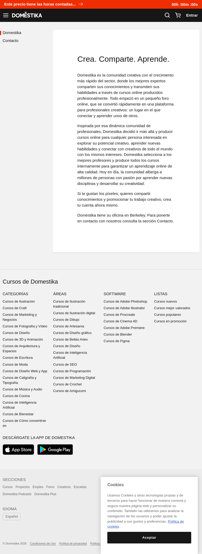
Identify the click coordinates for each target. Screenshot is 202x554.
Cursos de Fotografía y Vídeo (25, 326)
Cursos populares (167, 315)
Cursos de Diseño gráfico (72, 333)
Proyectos (22, 487)
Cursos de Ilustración (19, 301)
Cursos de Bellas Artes (70, 339)
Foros (50, 487)
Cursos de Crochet (67, 384)
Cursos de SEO (65, 364)
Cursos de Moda (15, 364)
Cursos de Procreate (119, 315)
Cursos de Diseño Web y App (25, 371)
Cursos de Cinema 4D (120, 321)
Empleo (38, 487)
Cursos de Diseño (16, 333)
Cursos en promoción (170, 321)
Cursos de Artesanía (68, 326)
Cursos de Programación (72, 371)
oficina (117, 215)
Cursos (8, 487)
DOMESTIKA (26, 15)
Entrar (192, 15)
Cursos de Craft (15, 308)
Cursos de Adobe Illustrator (124, 308)
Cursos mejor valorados (172, 308)
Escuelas (80, 487)
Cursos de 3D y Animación (23, 339)
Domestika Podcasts (17, 494)
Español (12, 516)
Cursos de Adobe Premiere (124, 328)
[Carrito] (178, 15)
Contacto (10, 40)
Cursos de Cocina (16, 396)
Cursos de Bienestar (18, 414)
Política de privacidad (73, 543)
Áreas (60, 294)
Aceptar (149, 537)
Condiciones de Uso (43, 543)
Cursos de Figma (117, 341)
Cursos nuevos (165, 301)
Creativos (64, 487)
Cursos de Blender (118, 334)
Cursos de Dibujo (66, 320)
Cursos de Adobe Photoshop (125, 301)
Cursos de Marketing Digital (74, 378)
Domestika (12, 32)
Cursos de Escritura (18, 358)
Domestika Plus (45, 494)
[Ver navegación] (6, 15)
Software (115, 294)
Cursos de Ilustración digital (74, 313)
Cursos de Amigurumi (69, 391)
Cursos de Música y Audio (22, 389)
